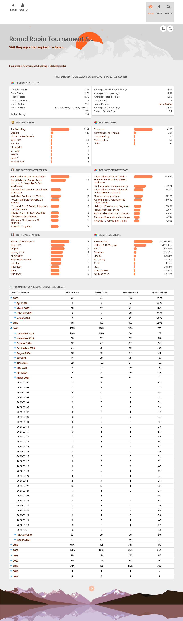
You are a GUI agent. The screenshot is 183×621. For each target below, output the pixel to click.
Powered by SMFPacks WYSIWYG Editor (115, 611)
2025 (15, 312)
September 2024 (26, 337)
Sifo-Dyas (16, 263)
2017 (15, 566)
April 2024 (22, 362)
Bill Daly (15, 140)
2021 (15, 544)
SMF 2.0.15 (52, 611)
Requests (99, 118)
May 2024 (22, 357)
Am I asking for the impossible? (28, 166)
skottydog (99, 249)
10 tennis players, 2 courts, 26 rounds (27, 191)
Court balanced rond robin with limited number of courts (111, 181)
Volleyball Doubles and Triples (27, 185)
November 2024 (25, 327)
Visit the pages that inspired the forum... (37, 36)
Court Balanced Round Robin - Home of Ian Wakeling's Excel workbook (27, 172)
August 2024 (23, 342)
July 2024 (21, 347)
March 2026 (23, 297)
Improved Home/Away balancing (111, 203)
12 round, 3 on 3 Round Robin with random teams (29, 197)
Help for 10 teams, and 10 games (111, 195)
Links (97, 133)
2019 (15, 555)
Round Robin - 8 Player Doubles (28, 202)
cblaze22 (16, 129)
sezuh (14, 144)
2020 (15, 550)
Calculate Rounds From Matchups (112, 206)
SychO (102, 614)
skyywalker (17, 136)
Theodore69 (101, 259)
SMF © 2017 (66, 611)
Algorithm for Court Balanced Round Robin (109, 191)
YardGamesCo (101, 263)
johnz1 (14, 147)
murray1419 (17, 151)
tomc (13, 259)
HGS (96, 256)
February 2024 (24, 524)
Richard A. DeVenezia (22, 125)
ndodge (15, 133)
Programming (101, 125)
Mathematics (101, 129)
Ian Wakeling (18, 118)
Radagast (16, 256)
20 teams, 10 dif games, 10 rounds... (25, 211)
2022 (15, 539)
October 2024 (24, 332)
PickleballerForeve (21, 249)
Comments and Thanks (106, 122)
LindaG (98, 245)
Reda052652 (165, 93)
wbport (15, 122)
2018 (15, 560)
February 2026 (24, 302)
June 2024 (22, 352)
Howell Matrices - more (106, 199)
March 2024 (23, 367)
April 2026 (22, 292)
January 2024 (23, 529)
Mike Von (99, 241)
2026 (15, 287)
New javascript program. (24, 205)
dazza (97, 238)
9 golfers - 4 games (21, 216)
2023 (15, 534)
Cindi (97, 252)
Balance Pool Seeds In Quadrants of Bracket (29, 181)
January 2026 (23, 307)
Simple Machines (83, 611)
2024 (15, 317)
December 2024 (25, 323)
